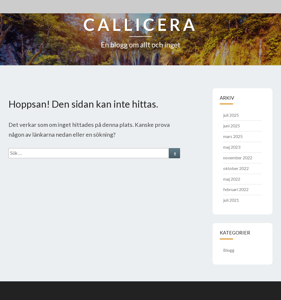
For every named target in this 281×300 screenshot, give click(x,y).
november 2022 (237, 157)
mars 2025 (233, 136)
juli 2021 (231, 199)
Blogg (228, 250)
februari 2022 (236, 189)
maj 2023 (231, 146)
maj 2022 (231, 178)
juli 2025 (231, 114)
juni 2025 (231, 125)
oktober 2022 (236, 168)
